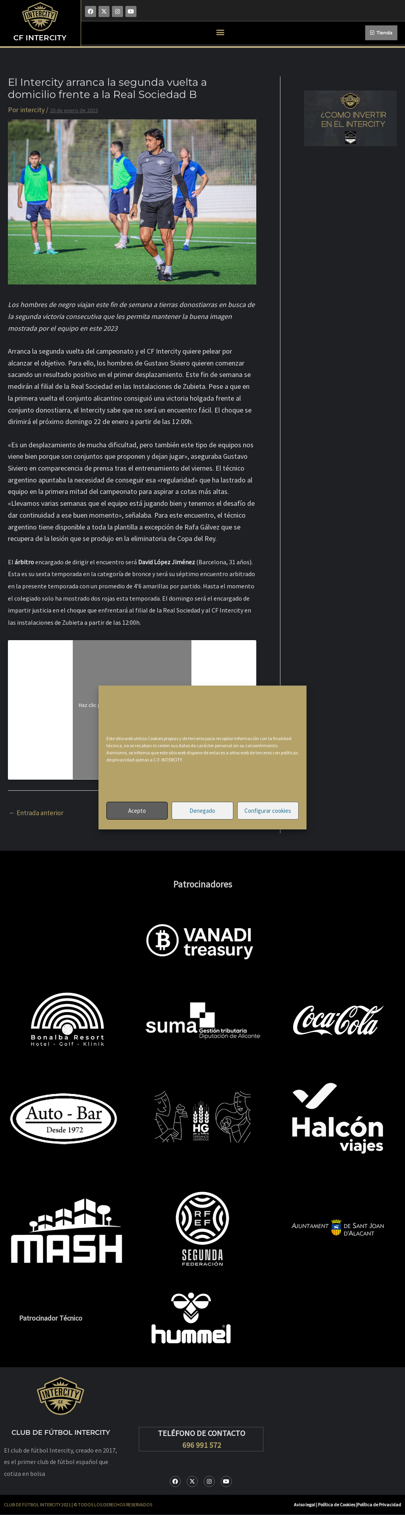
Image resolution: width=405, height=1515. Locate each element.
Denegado (202, 810)
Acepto (137, 810)
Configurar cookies (267, 810)
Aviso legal (304, 1505)
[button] (220, 31)
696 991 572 (201, 1445)
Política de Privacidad (379, 1505)
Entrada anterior (37, 813)
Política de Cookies (337, 1505)
